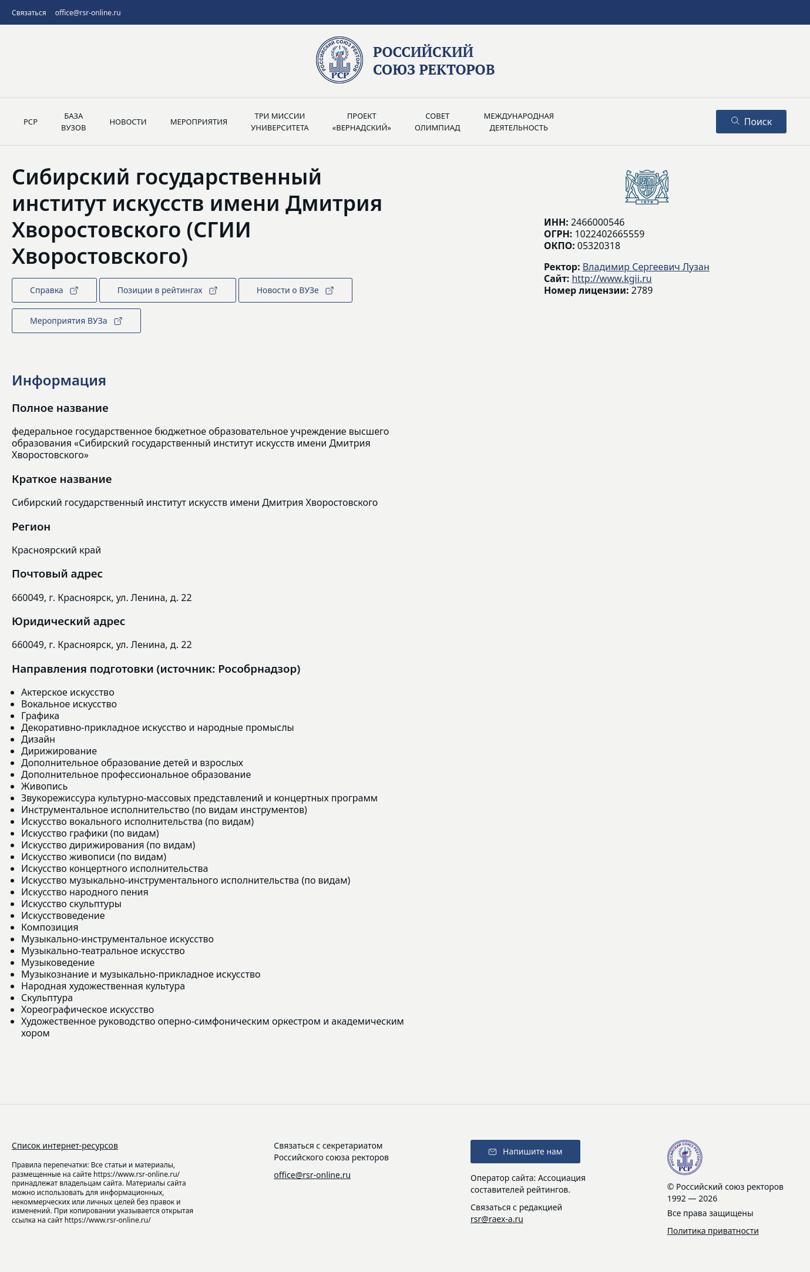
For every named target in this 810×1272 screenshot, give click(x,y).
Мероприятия (199, 121)
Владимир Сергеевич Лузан (646, 266)
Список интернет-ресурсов (65, 1145)
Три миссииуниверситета (279, 121)
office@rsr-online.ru (88, 13)
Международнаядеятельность (518, 121)
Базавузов (73, 121)
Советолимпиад (438, 121)
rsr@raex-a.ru (496, 1218)
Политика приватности (713, 1230)
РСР (30, 121)
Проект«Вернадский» (361, 121)
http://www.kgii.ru (611, 278)
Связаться (29, 13)
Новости (127, 121)
